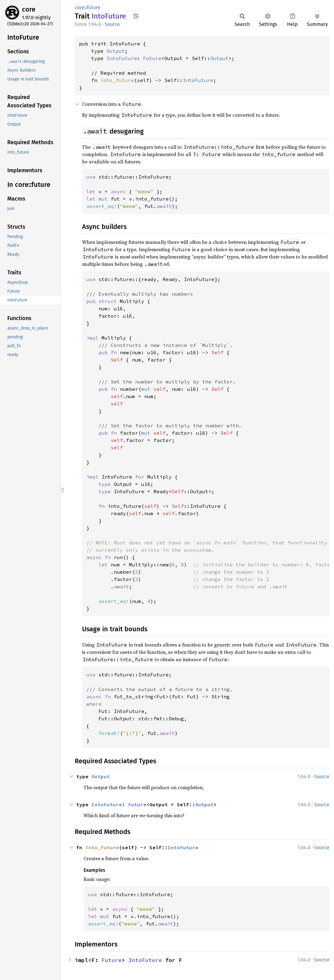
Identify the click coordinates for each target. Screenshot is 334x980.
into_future (117, 80)
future (93, 7)
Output (115, 51)
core (28, 9)
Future (152, 58)
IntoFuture (121, 58)
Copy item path (136, 16)
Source (112, 24)
